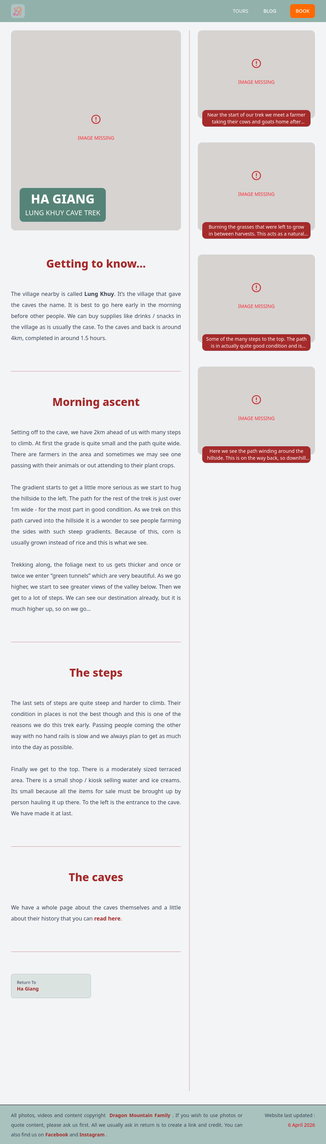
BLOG (270, 11)
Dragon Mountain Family (141, 1115)
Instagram (92, 1134)
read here (107, 918)
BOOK (302, 11)
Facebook (57, 1134)
